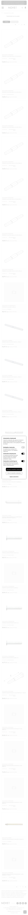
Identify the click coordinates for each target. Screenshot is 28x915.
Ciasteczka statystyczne (9, 453)
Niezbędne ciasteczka (9, 447)
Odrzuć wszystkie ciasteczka (14, 473)
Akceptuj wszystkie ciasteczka (14, 469)
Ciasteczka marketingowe (10, 461)
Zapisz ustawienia (14, 476)
